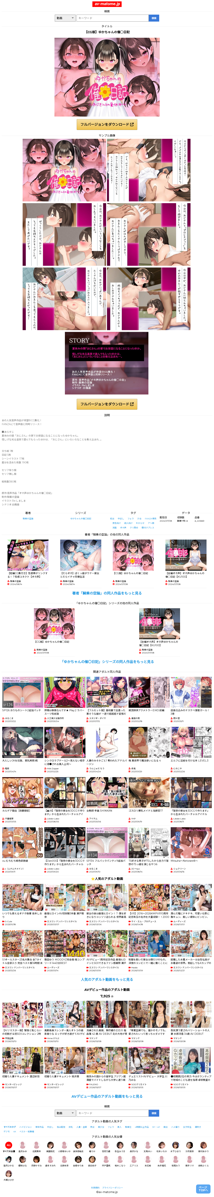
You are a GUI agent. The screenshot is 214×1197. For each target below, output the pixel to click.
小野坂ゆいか (64, 1147)
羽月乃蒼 (106, 1147)
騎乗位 (128, 1127)
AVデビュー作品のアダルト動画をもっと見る (107, 1096)
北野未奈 (64, 1161)
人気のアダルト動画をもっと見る (107, 979)
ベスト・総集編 (26, 1131)
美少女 (101, 1127)
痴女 (166, 1127)
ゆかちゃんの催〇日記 (80, 518)
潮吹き (198, 1127)
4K (14, 1131)
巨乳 (71, 1127)
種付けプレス (148, 527)
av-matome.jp (107, 3)
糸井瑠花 (162, 1161)
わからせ (140, 523)
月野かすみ (36, 1161)
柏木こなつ (120, 1161)
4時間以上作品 (142, 1127)
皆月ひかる (8, 1161)
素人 (119, 1127)
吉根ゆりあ (78, 1161)
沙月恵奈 (189, 1147)
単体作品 (39, 1127)
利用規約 (95, 1187)
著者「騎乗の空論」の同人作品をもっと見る (107, 593)
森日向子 (92, 1161)
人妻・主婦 (81, 1127)
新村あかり (203, 1147)
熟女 (92, 1127)
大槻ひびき (8, 1175)
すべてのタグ (9, 1127)
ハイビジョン (25, 1127)
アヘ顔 (151, 523)
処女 (112, 518)
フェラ (131, 518)
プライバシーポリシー (112, 1187)
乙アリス (134, 1161)
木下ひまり (176, 1147)
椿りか (92, 1147)
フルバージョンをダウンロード (107, 124)
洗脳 (114, 527)
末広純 (147, 1161)
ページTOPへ (203, 1189)
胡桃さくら (203, 1161)
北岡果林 (36, 1147)
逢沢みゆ (22, 1147)
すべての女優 (9, 1147)
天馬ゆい (148, 1147)
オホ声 (123, 527)
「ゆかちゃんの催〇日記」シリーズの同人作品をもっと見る (107, 662)
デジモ (6, 1131)
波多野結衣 (78, 1147)
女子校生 (187, 1127)
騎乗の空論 (28, 518)
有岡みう (176, 1161)
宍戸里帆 (106, 1161)
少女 (139, 518)
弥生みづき (120, 1147)
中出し (121, 518)
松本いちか (162, 1147)
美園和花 (50, 1147)
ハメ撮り (175, 1127)
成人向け (128, 523)
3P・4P (156, 1127)
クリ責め (134, 527)
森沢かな (134, 1147)
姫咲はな (22, 1161)
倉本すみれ (50, 1161)
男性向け (116, 523)
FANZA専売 (150, 518)
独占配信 (61, 1127)
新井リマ (189, 1161)
